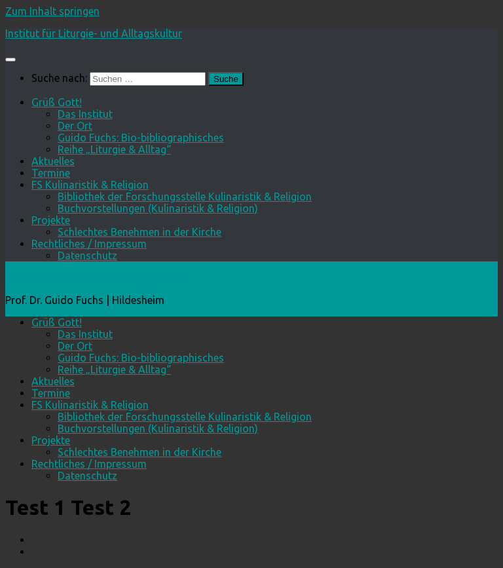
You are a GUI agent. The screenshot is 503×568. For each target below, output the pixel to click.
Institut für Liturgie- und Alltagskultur (93, 33)
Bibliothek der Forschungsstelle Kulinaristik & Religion (185, 196)
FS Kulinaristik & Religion (90, 185)
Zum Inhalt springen (52, 11)
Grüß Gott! (56, 102)
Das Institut (85, 114)
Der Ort (75, 126)
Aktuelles (53, 161)
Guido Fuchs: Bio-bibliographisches (141, 137)
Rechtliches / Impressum (89, 244)
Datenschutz (87, 255)
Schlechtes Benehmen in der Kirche (139, 232)
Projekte (50, 220)
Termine (50, 173)
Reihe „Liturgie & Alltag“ (114, 149)
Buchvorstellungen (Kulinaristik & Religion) (158, 208)
